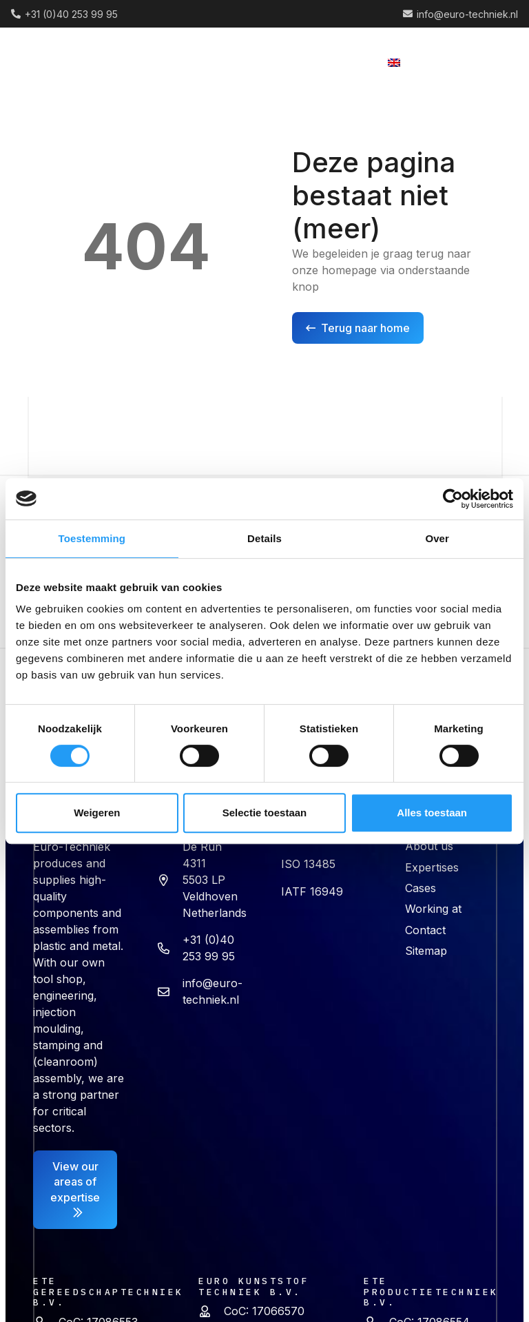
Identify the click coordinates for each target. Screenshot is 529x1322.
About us (429, 846)
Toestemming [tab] (92, 538)
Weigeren (97, 812)
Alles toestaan (432, 812)
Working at (433, 909)
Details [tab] (264, 538)
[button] (264, 62)
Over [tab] (437, 538)
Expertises (432, 867)
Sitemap (426, 951)
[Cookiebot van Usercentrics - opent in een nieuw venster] (453, 498)
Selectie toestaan (264, 812)
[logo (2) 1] (66, 62)
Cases (420, 888)
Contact (425, 930)
